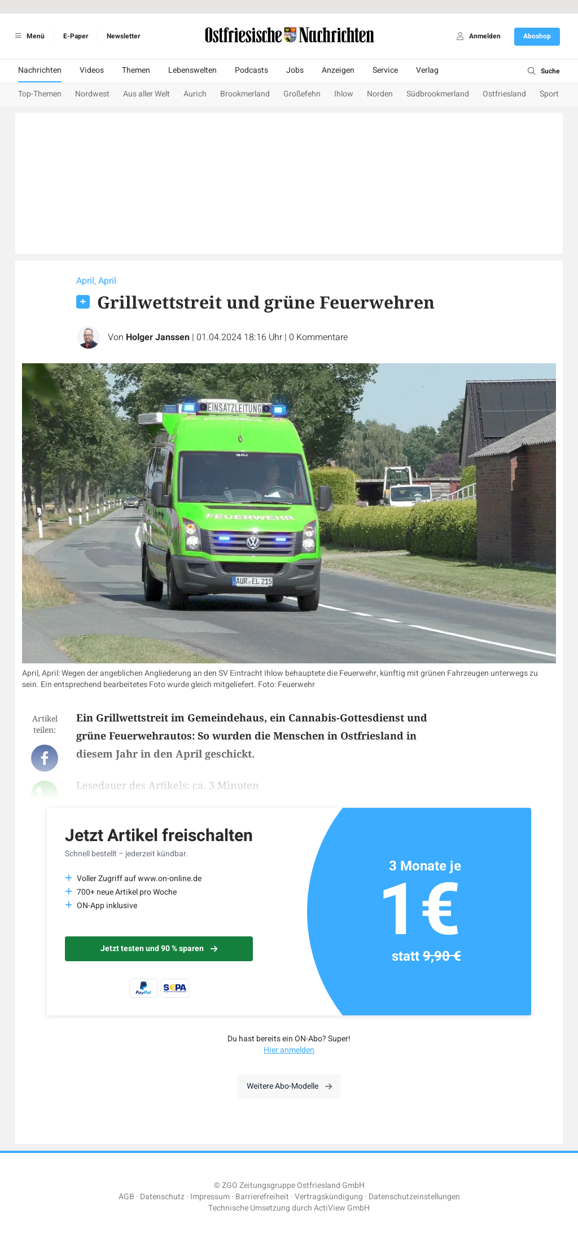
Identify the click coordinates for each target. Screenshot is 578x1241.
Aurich (195, 94)
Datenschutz (162, 1197)
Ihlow (343, 94)
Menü (28, 36)
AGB (126, 1197)
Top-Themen (40, 94)
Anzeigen (338, 70)
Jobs (295, 70)
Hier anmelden (289, 1050)
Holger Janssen (158, 337)
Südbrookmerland (437, 94)
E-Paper (75, 36)
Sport (549, 94)
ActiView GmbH (342, 1208)
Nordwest (92, 94)
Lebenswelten (192, 70)
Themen (136, 70)
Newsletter (123, 36)
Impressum (210, 1197)
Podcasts (251, 70)
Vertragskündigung (329, 1197)
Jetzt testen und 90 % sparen (158, 948)
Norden (380, 94)
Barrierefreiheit (262, 1197)
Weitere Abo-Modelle (289, 1086)
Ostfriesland (504, 94)
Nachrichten (40, 70)
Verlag (427, 70)
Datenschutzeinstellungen (414, 1197)
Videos (92, 70)
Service (385, 70)
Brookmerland (245, 94)
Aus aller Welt (146, 94)
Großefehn (302, 94)
